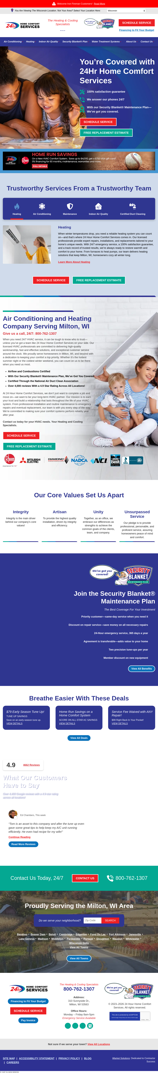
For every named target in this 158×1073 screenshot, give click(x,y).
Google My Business (90, 1026)
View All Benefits (141, 668)
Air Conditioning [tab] (42, 214)
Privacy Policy (122, 1019)
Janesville (135, 937)
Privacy (143, 1021)
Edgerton (81, 937)
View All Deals (79, 741)
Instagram (75, 1026)
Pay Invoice (28, 1022)
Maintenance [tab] (70, 214)
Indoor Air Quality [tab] (98, 214)
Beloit (52, 937)
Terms (147, 1021)
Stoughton (102, 941)
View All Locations (98, 1044)
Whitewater (132, 941)
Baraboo (22, 937)
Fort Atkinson (117, 937)
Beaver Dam (38, 937)
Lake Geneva (26, 941)
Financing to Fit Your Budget (136, 30)
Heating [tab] (17, 214)
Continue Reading (19, 840)
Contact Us (85, 881)
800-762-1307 (62, 28)
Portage (88, 941)
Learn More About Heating (74, 262)
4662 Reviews (31, 768)
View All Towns (79, 949)
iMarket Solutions (121, 1058)
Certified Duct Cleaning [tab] (132, 214)
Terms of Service (131, 1019)
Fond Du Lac (98, 937)
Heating (66, 227)
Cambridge (65, 937)
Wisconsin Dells (79, 945)
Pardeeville (73, 941)
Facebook (68, 1026)
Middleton (57, 941)
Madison (43, 941)
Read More (99, 4)
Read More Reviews (23, 847)
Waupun (117, 941)
